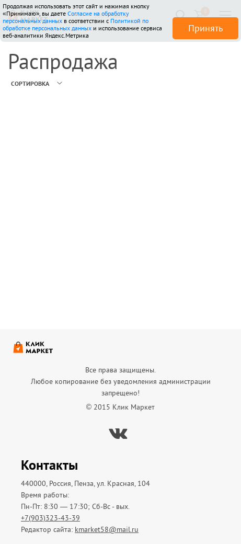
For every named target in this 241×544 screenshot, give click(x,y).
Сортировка (30, 83)
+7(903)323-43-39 (50, 518)
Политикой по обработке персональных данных (75, 24)
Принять (205, 28)
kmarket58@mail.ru (107, 529)
